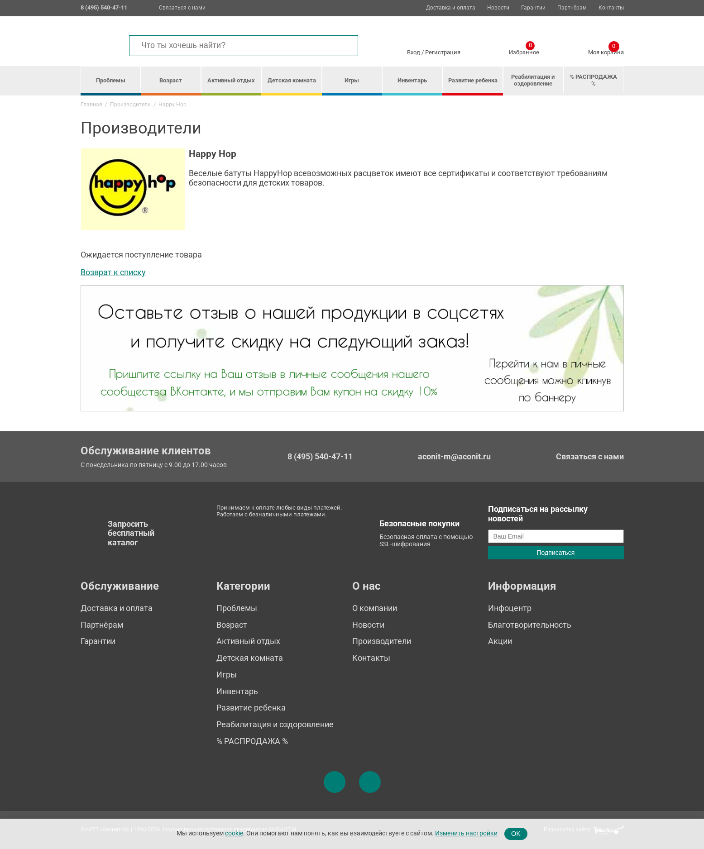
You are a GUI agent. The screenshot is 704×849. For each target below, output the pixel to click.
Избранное (524, 51)
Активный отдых (231, 80)
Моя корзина (606, 51)
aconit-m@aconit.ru (454, 456)
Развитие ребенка (473, 80)
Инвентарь (412, 80)
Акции (500, 641)
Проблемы (110, 80)
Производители (381, 641)
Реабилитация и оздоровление (533, 80)
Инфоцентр (510, 608)
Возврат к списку (113, 272)
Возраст (170, 80)
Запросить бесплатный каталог (131, 533)
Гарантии (533, 8)
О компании (374, 608)
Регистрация (442, 52)
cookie (234, 833)
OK (516, 833)
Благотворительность (529, 625)
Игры (352, 80)
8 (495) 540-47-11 (320, 456)
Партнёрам (572, 8)
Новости (498, 8)
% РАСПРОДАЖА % (593, 80)
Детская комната (292, 80)
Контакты (611, 8)
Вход (413, 52)
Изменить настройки (466, 833)
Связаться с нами (182, 8)
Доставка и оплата (450, 8)
